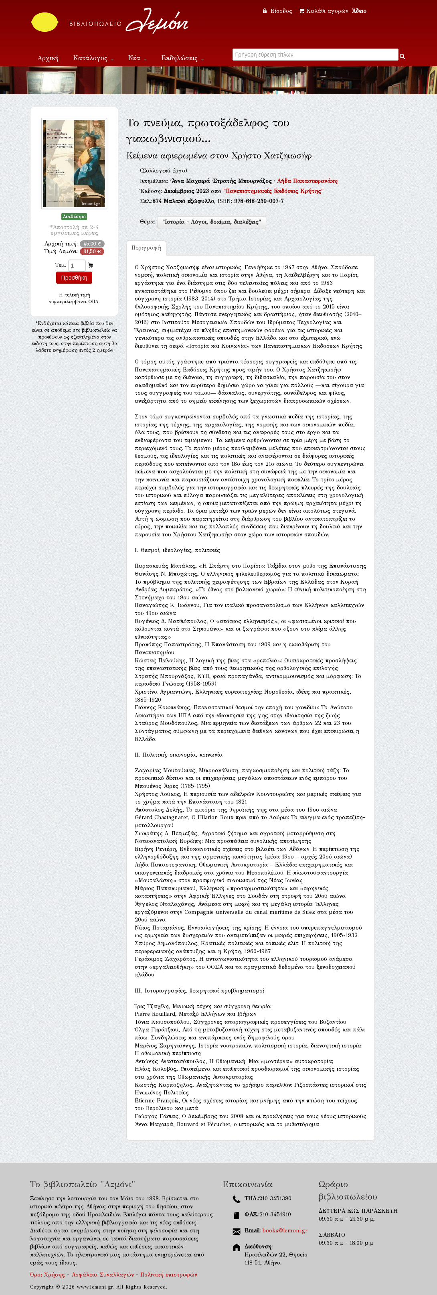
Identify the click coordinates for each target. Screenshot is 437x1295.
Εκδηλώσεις (182, 58)
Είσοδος (278, 11)
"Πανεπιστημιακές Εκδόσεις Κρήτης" (273, 191)
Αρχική (48, 58)
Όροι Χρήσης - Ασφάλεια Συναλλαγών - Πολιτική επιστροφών (113, 1274)
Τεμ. (60, 265)
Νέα (137, 58)
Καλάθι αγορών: (332, 11)
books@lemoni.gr (285, 1230)
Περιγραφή (146, 247)
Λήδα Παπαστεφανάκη (307, 181)
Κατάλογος (93, 58)
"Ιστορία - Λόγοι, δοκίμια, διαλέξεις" (211, 222)
